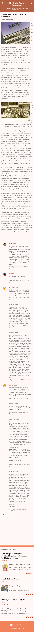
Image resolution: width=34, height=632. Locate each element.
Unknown (11, 385)
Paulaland (11, 273)
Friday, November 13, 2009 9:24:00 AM (20, 380)
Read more (29, 573)
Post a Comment (8, 515)
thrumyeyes (12, 287)
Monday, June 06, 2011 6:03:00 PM (18, 398)
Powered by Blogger (17, 625)
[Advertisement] (17, 530)
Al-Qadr (11, 244)
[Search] (31, 3)
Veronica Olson (21, 628)
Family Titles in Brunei (10, 579)
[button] (31, 14)
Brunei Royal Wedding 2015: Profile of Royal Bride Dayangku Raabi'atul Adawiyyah (14, 556)
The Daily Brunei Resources (17, 4)
